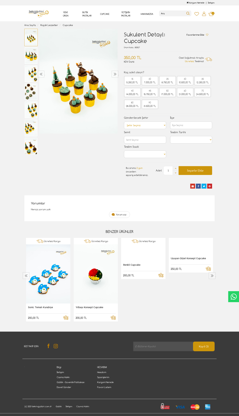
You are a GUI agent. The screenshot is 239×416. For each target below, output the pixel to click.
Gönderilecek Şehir (136, 117)
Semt (127, 132)
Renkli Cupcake (131, 264)
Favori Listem (104, 387)
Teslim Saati (131, 146)
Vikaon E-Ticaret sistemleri (45, 414)
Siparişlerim (103, 377)
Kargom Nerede (195, 2)
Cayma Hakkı (63, 377)
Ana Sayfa (30, 25)
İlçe (172, 117)
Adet (159, 170)
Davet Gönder (64, 387)
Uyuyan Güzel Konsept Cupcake (188, 258)
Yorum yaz (121, 214)
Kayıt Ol (204, 346)
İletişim (211, 2)
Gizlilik (59, 403)
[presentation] (41, 74)
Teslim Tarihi (178, 132)
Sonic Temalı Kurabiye (40, 307)
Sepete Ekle (195, 170)
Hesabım (101, 372)
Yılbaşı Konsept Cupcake (89, 307)
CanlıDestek (233, 296)
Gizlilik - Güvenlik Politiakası (71, 382)
